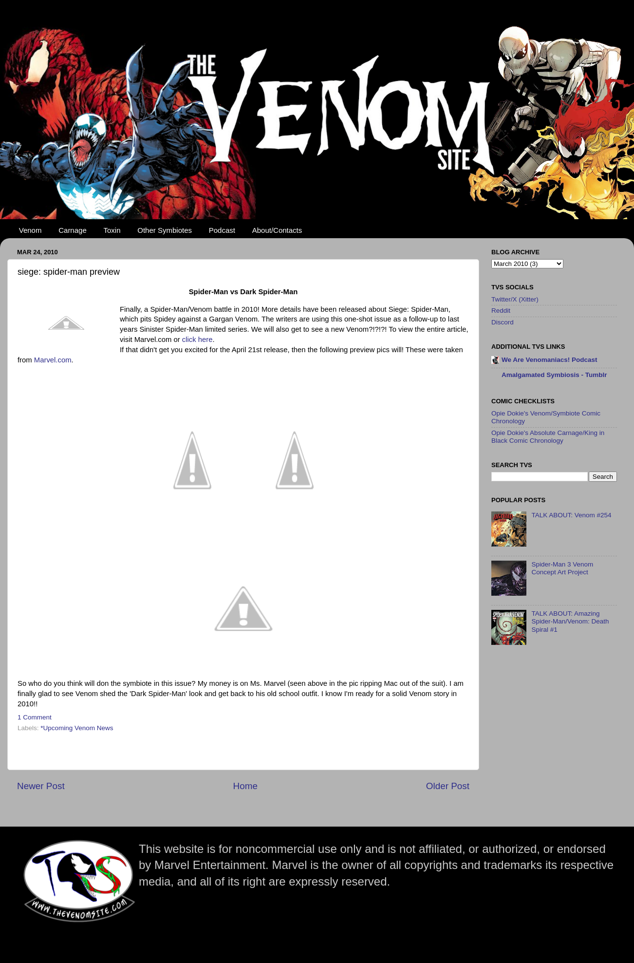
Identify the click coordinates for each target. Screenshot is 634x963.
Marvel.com (53, 360)
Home (245, 786)
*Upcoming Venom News (76, 728)
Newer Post (41, 786)
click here (197, 339)
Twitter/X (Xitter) (515, 299)
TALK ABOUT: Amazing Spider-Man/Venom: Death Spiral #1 (570, 621)
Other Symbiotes (164, 230)
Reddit (500, 310)
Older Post (447, 786)
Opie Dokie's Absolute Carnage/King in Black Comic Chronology (547, 436)
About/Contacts (277, 230)
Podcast (222, 230)
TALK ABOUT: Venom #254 (571, 515)
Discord (502, 322)
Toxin (112, 230)
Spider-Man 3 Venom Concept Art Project (562, 568)
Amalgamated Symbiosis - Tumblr (554, 374)
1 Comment (35, 717)
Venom (30, 230)
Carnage (72, 230)
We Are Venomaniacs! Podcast (549, 359)
